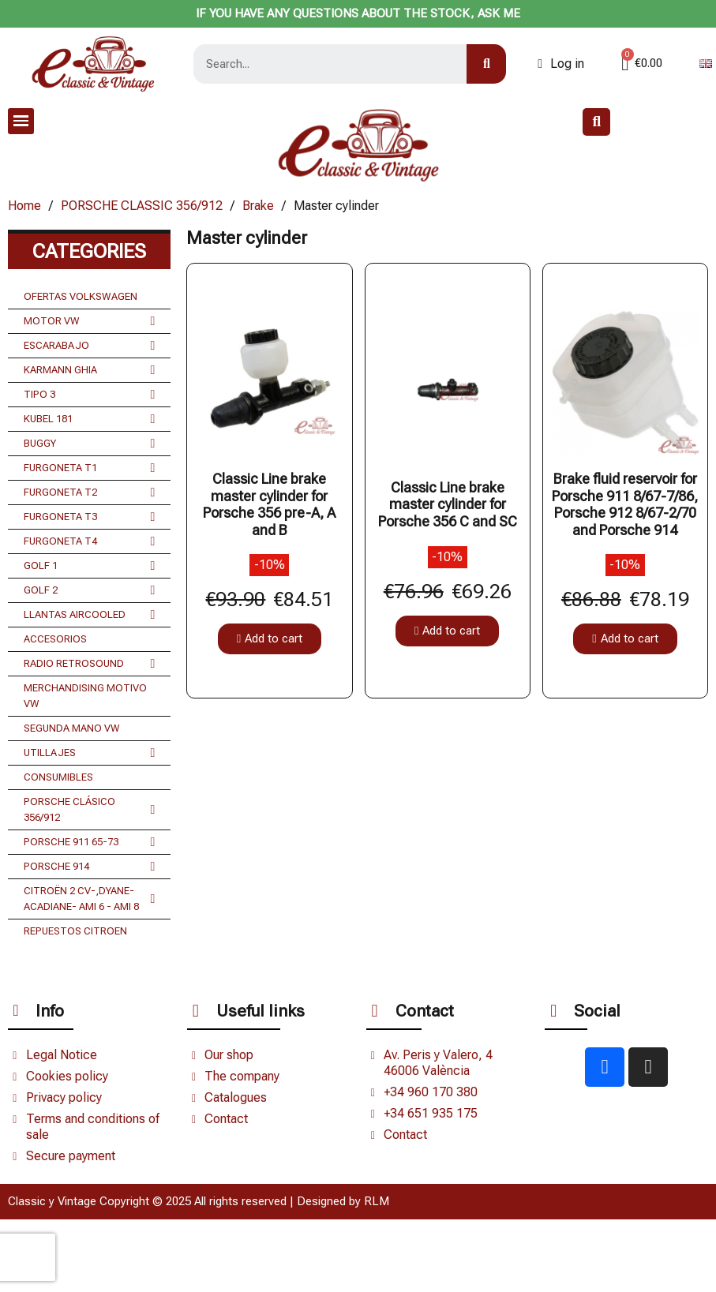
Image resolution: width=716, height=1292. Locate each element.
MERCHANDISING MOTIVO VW (85, 696)
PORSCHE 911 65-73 (89, 842)
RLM (376, 1201)
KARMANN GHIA (89, 370)
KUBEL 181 (89, 419)
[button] (596, 122)
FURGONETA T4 (89, 541)
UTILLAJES (89, 753)
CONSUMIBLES (58, 777)
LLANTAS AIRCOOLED (89, 615)
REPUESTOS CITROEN (75, 931)
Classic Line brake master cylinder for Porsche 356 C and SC (447, 504)
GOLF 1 (89, 566)
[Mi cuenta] (561, 64)
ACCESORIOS (55, 639)
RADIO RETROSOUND (89, 664)
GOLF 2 (89, 590)
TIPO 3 (89, 394)
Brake (258, 205)
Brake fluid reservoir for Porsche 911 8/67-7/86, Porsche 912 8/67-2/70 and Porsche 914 (625, 504)
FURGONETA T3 (89, 517)
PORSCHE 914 (89, 866)
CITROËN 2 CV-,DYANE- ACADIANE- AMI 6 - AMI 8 (89, 899)
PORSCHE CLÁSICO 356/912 (89, 810)
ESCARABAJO (89, 346)
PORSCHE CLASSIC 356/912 (142, 205)
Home (24, 205)
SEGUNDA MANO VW (72, 728)
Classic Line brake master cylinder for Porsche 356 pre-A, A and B (269, 504)
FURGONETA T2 (89, 492)
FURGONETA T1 (89, 468)
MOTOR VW (89, 321)
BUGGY (89, 443)
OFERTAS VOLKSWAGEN (80, 296)
